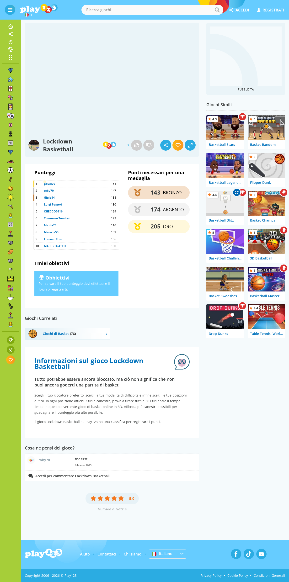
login (43, 289)
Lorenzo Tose (53, 239)
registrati (270, 10)
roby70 (49, 191)
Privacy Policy (211, 575)
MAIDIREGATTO (55, 246)
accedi (239, 10)
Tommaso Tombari (57, 218)
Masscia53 (51, 232)
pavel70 (49, 184)
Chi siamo (132, 554)
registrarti (59, 289)
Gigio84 (49, 198)
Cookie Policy (237, 575)
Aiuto (85, 554)
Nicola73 (50, 225)
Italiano (162, 553)
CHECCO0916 (53, 211)
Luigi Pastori (53, 204)
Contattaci (106, 554)
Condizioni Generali (269, 575)
